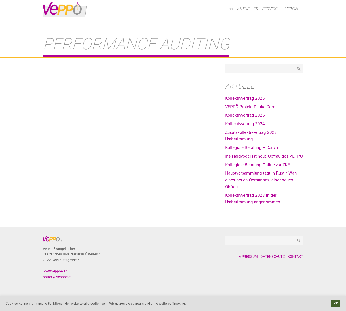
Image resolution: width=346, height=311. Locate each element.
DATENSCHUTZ (272, 257)
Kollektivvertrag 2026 (245, 98)
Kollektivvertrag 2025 (245, 115)
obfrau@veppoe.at (57, 277)
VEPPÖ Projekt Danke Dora (250, 106)
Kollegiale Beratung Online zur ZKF (257, 164)
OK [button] (336, 303)
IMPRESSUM (248, 257)
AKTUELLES (247, 9)
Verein (291, 9)
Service (269, 9)
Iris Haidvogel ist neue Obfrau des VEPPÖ (264, 156)
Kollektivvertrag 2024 (245, 123)
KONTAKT (295, 257)
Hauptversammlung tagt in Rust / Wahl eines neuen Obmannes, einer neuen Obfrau (261, 180)
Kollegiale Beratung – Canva (251, 147)
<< (231, 9)
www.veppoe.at (55, 271)
